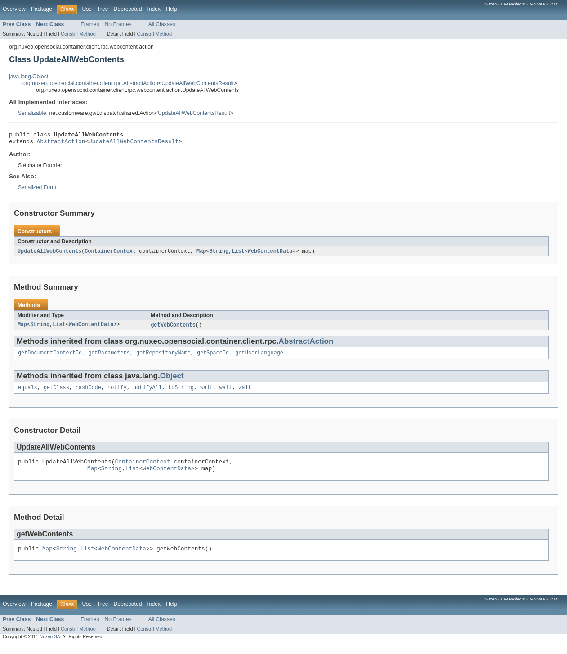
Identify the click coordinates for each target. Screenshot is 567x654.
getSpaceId (213, 357)
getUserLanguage (259, 357)
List (238, 254)
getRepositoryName (163, 357)
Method (87, 33)
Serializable (32, 113)
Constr (68, 33)
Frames (89, 24)
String (218, 254)
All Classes (161, 24)
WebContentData (270, 254)
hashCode (88, 392)
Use (87, 9)
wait (206, 392)
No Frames (118, 24)
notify (117, 392)
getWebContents (173, 328)
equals (27, 392)
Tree (102, 9)
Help (171, 9)
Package (41, 9)
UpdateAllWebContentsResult (197, 83)
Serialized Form (37, 190)
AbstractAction (61, 144)
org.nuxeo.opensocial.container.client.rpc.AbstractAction (90, 83)
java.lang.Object (28, 76)
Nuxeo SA (50, 646)
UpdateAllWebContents (49, 254)
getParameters (108, 357)
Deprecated (128, 9)
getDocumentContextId (50, 357)
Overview (14, 9)
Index (154, 9)
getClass (56, 392)
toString (181, 392)
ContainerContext (110, 254)
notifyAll (147, 392)
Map (201, 254)
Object (172, 380)
